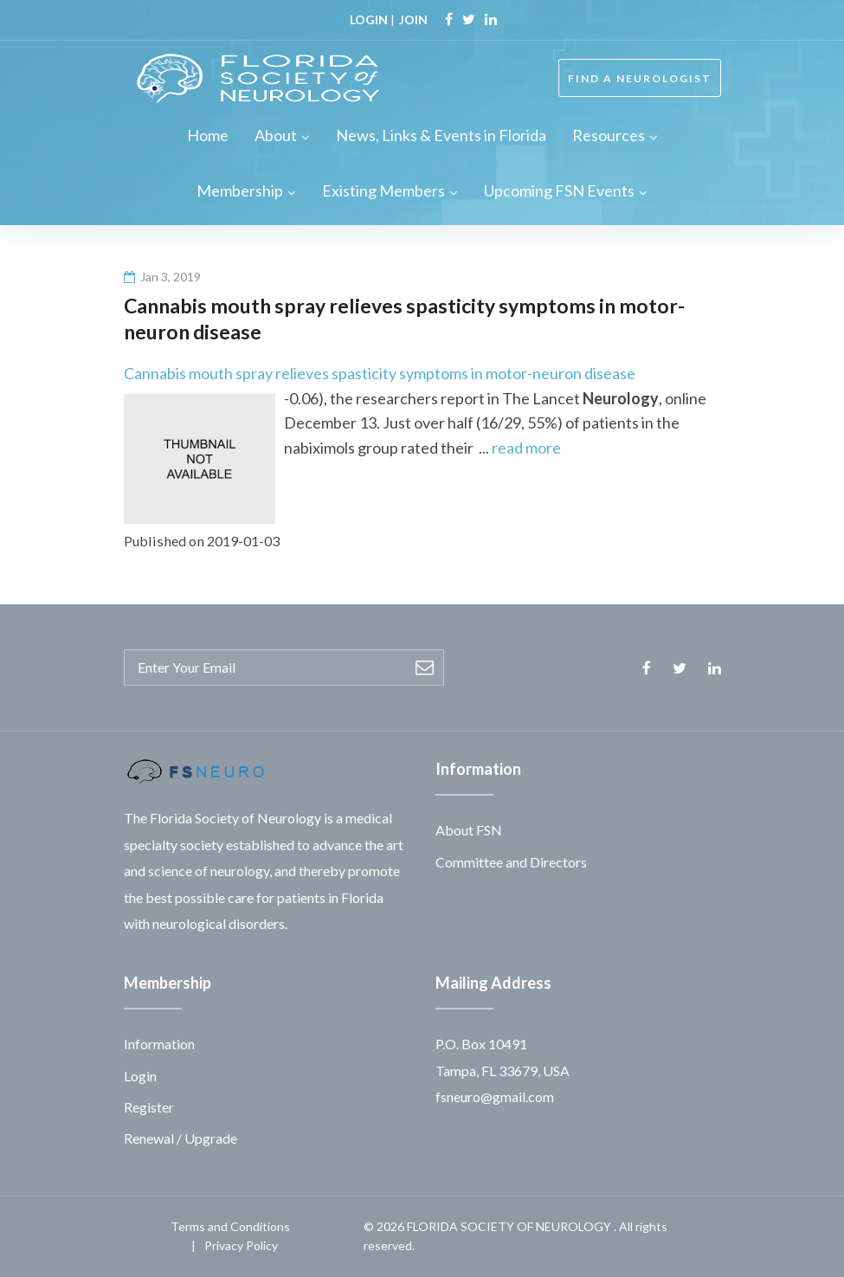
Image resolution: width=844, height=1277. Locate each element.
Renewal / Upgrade (180, 1138)
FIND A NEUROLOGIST (640, 78)
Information (159, 1043)
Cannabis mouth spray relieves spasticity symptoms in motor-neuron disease (379, 373)
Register (149, 1107)
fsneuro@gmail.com (494, 1096)
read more (526, 447)
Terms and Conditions (230, 1226)
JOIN (413, 19)
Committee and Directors (511, 862)
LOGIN (369, 19)
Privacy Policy (241, 1245)
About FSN (468, 830)
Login (140, 1075)
